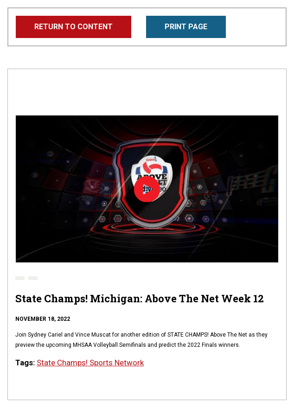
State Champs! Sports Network (90, 362)
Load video (147, 189)
